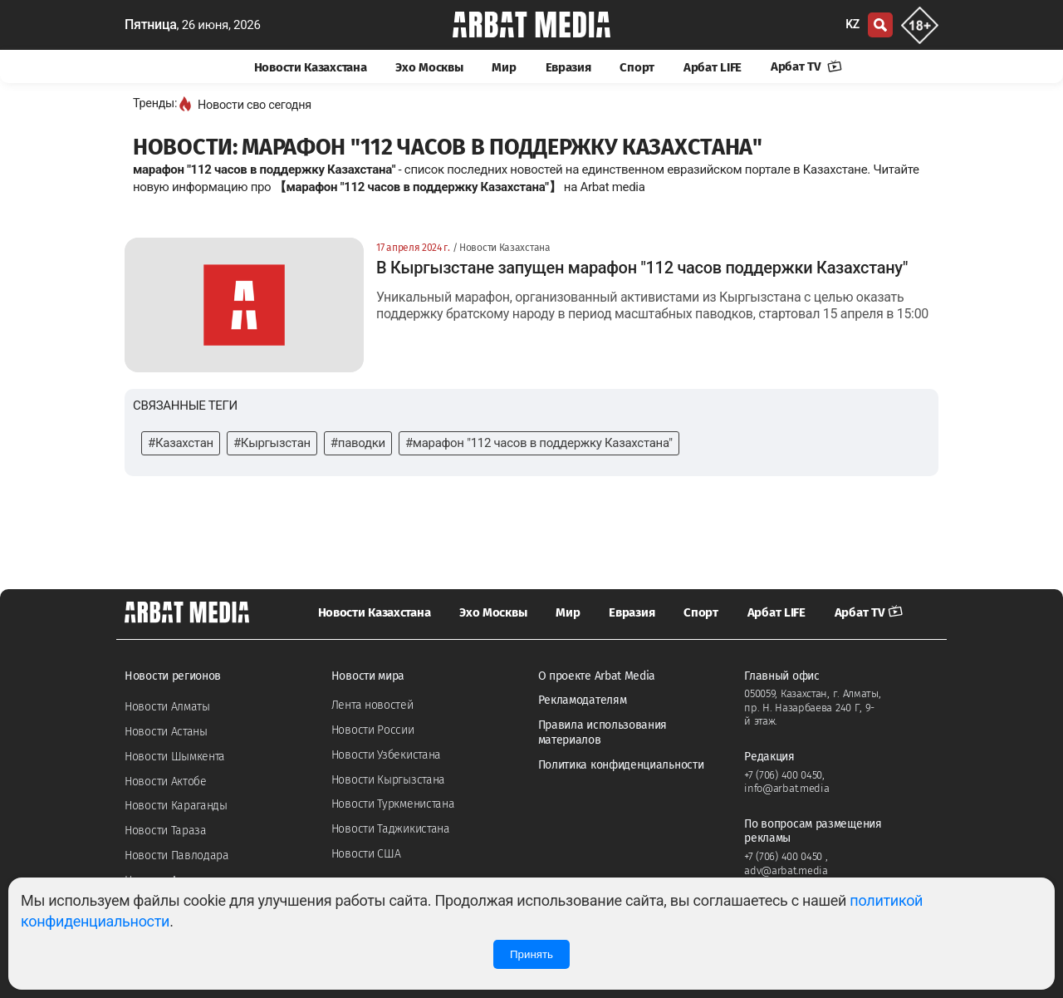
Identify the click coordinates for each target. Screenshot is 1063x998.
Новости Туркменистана (393, 804)
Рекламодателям (582, 700)
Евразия (568, 67)
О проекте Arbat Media (597, 676)
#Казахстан (180, 442)
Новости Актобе (166, 781)
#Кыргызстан (272, 442)
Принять (531, 954)
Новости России (372, 730)
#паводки (358, 442)
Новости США (366, 854)
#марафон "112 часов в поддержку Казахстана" (539, 442)
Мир (504, 67)
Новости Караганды (176, 806)
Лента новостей (372, 705)
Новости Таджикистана (390, 829)
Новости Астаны (166, 732)
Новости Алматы (167, 707)
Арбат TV (806, 66)
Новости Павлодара (177, 855)
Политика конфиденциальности (621, 765)
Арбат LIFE (712, 67)
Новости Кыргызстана (388, 780)
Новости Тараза (166, 830)
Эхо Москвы (429, 67)
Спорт (637, 67)
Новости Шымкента (175, 757)
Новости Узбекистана (386, 755)
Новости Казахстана (310, 67)
